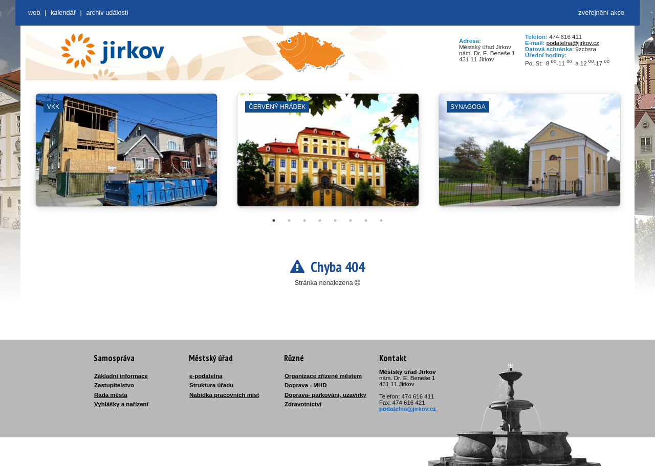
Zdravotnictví (303, 404)
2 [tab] (289, 220)
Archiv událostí (107, 12)
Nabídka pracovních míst (224, 395)
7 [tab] (366, 220)
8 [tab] (381, 220)
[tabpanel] (126, 155)
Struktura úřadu (211, 385)
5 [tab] (335, 220)
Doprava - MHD (306, 385)
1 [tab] (274, 220)
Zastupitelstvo (114, 385)
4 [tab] (320, 220)
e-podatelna (206, 376)
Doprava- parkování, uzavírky (325, 395)
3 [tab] (304, 220)
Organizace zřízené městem (323, 376)
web (34, 12)
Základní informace (121, 376)
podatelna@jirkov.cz (573, 43)
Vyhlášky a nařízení (121, 404)
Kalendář (63, 12)
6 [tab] (350, 220)
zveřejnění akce (601, 12)
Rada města (110, 395)
